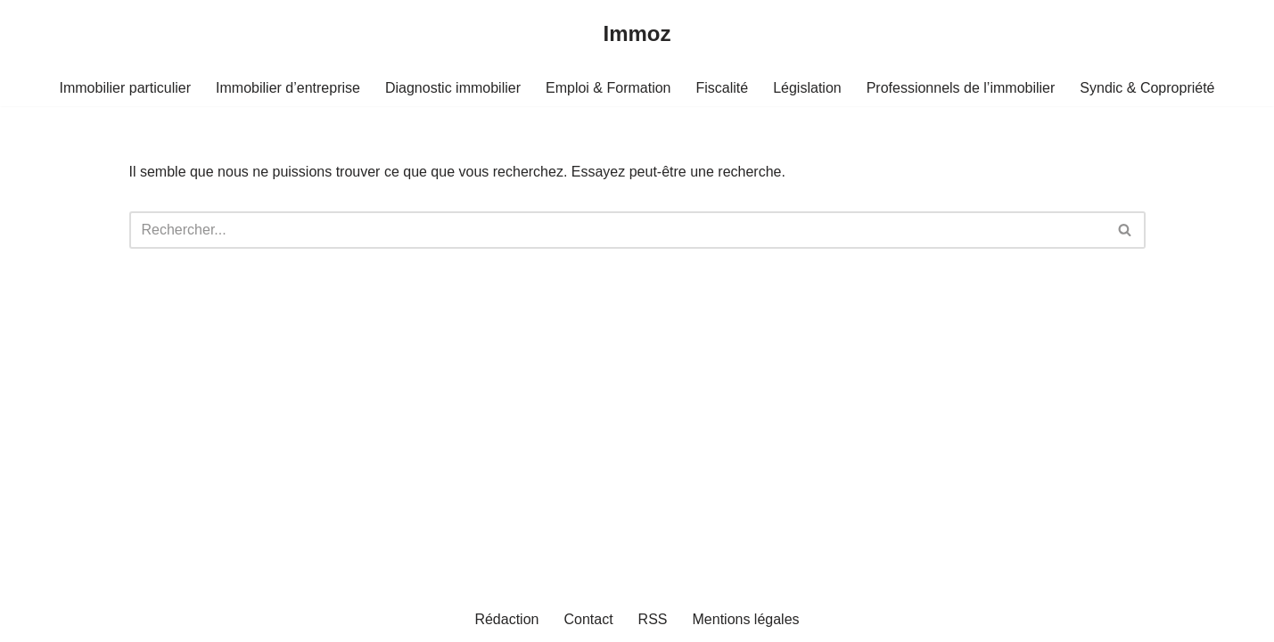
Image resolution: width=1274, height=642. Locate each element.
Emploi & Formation (608, 87)
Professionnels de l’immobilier (961, 87)
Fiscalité (721, 87)
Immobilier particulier (126, 87)
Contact (587, 619)
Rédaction (506, 619)
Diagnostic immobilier (453, 87)
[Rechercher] (617, 230)
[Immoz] (636, 34)
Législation (807, 87)
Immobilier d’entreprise (288, 87)
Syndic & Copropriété (1147, 87)
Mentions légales (746, 619)
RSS (653, 619)
